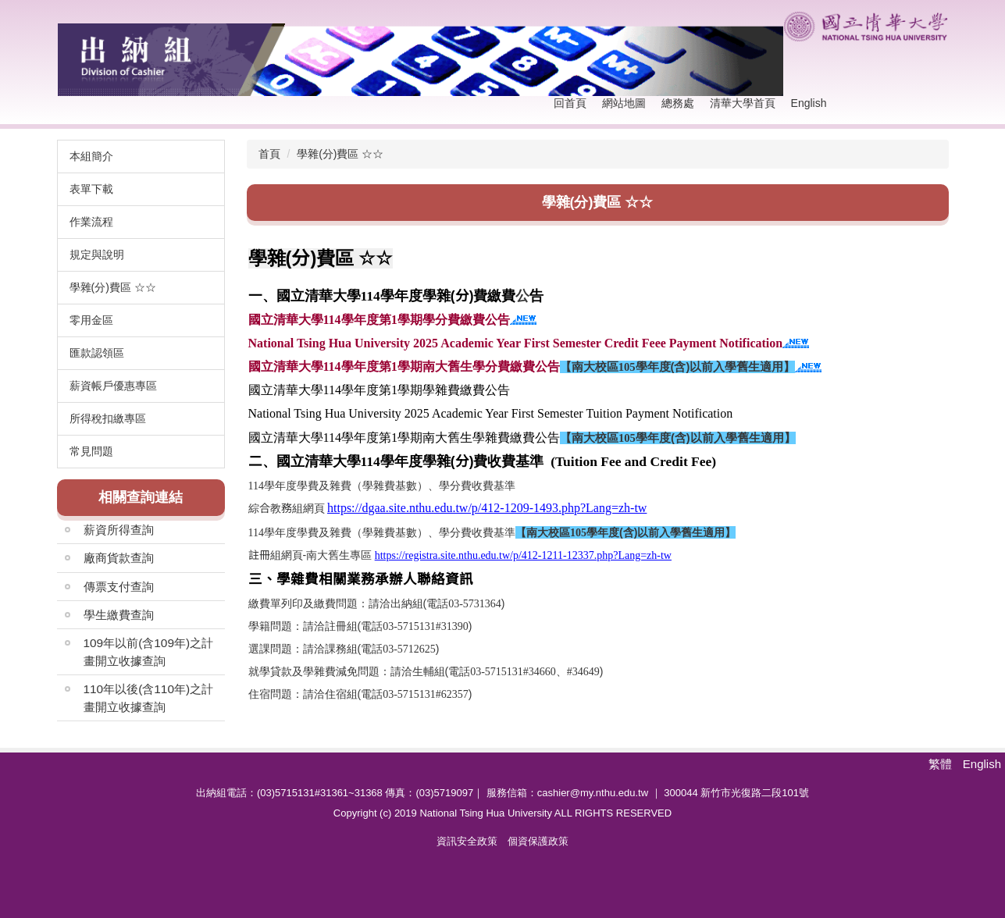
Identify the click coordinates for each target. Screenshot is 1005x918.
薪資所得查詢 (119, 529)
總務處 (677, 103)
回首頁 (570, 103)
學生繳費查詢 (119, 614)
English (809, 103)
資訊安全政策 (467, 841)
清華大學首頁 (742, 103)
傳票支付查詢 (119, 586)
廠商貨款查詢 (119, 557)
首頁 (269, 154)
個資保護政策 (538, 841)
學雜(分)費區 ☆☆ (340, 154)
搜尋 (932, 104)
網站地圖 (624, 103)
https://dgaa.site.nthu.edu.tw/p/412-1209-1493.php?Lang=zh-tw (487, 507)
